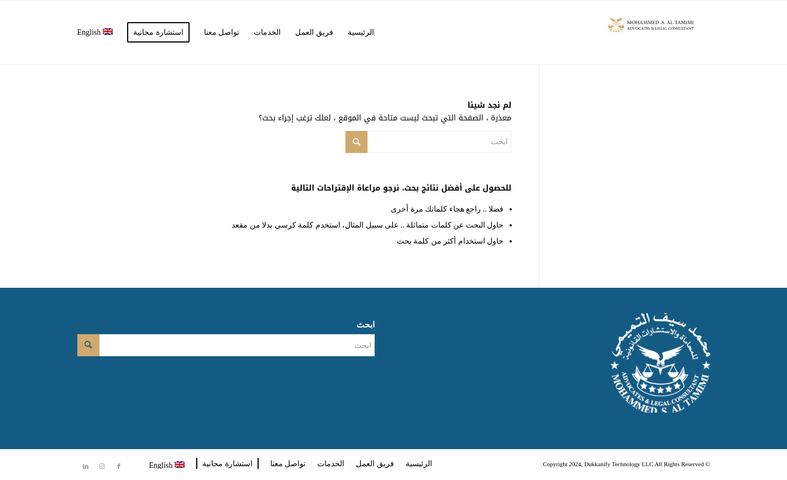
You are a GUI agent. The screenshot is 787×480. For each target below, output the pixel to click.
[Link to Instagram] (102, 466)
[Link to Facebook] (119, 466)
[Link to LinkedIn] (85, 466)
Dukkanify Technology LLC (618, 464)
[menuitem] (360, 33)
